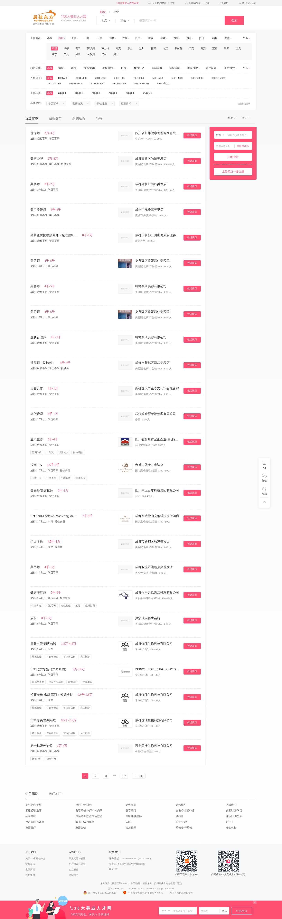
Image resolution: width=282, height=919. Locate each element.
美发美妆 (175, 68)
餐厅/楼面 (107, 68)
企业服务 (73, 869)
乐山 (130, 48)
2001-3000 (102, 77)
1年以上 (63, 93)
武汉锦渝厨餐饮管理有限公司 (155, 414)
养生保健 (211, 68)
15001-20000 (55, 83)
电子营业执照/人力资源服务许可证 (143, 893)
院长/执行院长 (184, 827)
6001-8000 (178, 77)
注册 (173, 3)
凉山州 (105, 48)
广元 (66, 54)
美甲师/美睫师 (134, 816)
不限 (49, 38)
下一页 (139, 776)
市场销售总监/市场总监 (89, 816)
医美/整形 (192, 68)
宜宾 (214, 48)
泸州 (77, 54)
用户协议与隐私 (77, 864)
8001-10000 (198, 77)
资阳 (77, 48)
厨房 (123, 68)
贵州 (201, 38)
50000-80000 (120, 83)
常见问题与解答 (77, 858)
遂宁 (54, 54)
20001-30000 (77, 83)
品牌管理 (30, 816)
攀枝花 (178, 48)
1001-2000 (83, 77)
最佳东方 (147, 883)
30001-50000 (98, 83)
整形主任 (81, 827)
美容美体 (157, 68)
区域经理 (231, 804)
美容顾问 (131, 810)
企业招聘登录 (159, 3)
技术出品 (139, 68)
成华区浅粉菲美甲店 (149, 209)
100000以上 (164, 83)
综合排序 (31, 118)
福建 (163, 38)
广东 (124, 38)
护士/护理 (181, 821)
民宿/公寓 (89, 68)
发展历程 (30, 869)
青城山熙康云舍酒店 (149, 465)
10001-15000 (219, 77)
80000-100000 (142, 83)
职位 (103, 12)
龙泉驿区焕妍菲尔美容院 (152, 260)
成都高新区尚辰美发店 (150, 158)
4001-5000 (140, 77)
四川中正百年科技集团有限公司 (157, 490)
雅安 (203, 48)
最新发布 (55, 118)
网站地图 (73, 875)
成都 (66, 48)
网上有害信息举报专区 (181, 893)
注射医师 (131, 827)
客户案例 (30, 875)
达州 (141, 48)
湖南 (175, 38)
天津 (99, 38)
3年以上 (97, 93)
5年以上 (114, 93)
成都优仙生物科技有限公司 (154, 643)
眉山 (115, 54)
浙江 (137, 38)
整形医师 (30, 827)
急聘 (99, 118)
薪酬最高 (78, 118)
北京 (73, 38)
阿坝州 (91, 48)
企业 (116, 12)
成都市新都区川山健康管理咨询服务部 (157, 235)
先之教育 (170, 883)
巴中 (104, 54)
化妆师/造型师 (234, 816)
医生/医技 (229, 68)
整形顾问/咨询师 (34, 821)
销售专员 (131, 804)
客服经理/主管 (33, 810)
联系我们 (113, 869)
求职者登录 (195, 3)
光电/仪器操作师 (185, 810)
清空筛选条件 (245, 103)
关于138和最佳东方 (35, 858)
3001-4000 (121, 77)
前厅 (60, 68)
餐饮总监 (231, 827)
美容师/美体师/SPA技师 (89, 810)
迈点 (179, 883)
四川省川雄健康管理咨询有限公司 (157, 133)
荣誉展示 (30, 864)
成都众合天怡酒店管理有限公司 (157, 592)
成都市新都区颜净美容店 (152, 362)
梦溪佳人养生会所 (147, 618)
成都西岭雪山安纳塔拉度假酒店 (157, 516)
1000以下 (64, 77)
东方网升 (105, 883)
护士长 (230, 821)
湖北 (188, 38)
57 (124, 776)
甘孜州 (91, 54)
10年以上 (149, 93)
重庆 (112, 38)
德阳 (153, 48)
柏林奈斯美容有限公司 (150, 286)
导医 (128, 821)
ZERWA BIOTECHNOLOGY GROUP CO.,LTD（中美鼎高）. (157, 669)
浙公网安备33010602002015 (99, 893)
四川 (60, 38)
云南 (214, 38)
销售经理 (181, 804)
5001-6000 (159, 77)
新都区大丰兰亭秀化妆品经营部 (157, 388)
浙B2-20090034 (116, 888)
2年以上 (80, 93)
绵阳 (226, 48)
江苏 (150, 38)
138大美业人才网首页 (127, 3)
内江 (165, 48)
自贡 (238, 48)
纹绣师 (179, 816)
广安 (191, 48)
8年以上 (131, 93)
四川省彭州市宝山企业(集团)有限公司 (157, 439)
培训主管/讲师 (84, 804)
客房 (73, 68)
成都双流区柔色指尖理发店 (154, 567)
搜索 (234, 20)
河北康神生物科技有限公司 (154, 745)
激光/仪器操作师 (85, 821)
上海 (86, 38)
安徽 (227, 38)
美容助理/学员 (234, 810)
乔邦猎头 (159, 883)
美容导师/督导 (33, 804)
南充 (118, 48)
